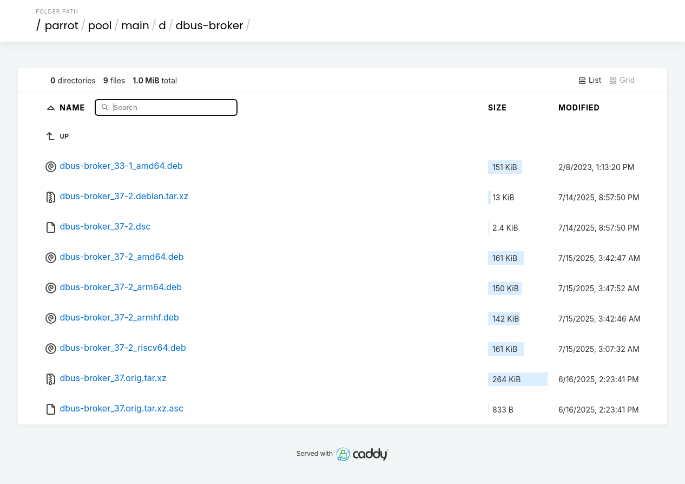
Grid (622, 80)
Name (73, 107)
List (589, 80)
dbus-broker (209, 25)
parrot (61, 25)
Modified (579, 107)
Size (497, 107)
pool (99, 25)
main (135, 25)
